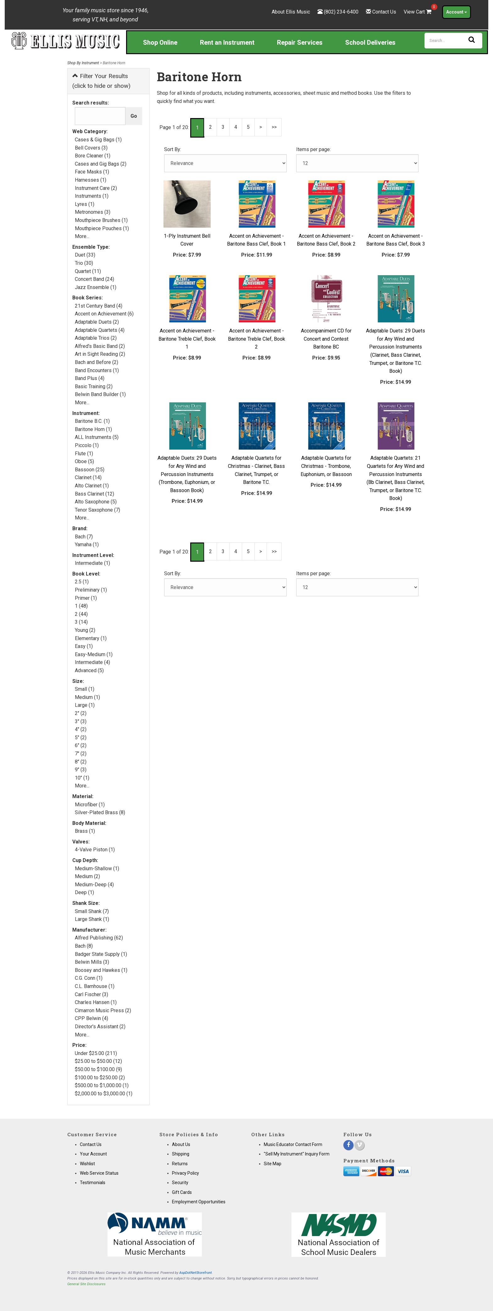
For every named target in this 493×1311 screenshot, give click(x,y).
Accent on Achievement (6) (104, 314)
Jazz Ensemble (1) (95, 287)
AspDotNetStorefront (195, 1273)
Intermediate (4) (92, 662)
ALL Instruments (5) (97, 437)
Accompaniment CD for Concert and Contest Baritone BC (326, 339)
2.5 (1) (82, 582)
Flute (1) (84, 454)
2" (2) (80, 713)
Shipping (180, 1153)
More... (82, 236)
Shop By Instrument (83, 63)
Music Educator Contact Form (293, 1144)
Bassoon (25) (89, 470)
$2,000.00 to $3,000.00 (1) (103, 1094)
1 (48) (81, 606)
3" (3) (80, 721)
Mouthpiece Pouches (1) (102, 228)
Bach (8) (84, 946)
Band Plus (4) (89, 378)
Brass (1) (85, 831)
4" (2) (80, 729)
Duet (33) (85, 255)
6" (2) (80, 745)
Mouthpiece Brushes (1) (101, 220)
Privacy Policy (185, 1173)
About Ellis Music (291, 12)
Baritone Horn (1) (93, 429)
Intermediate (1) (92, 563)
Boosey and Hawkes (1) (101, 970)
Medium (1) (87, 697)
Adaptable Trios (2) (96, 338)
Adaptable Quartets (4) (100, 330)
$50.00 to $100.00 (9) (98, 1069)
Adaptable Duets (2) (97, 322)
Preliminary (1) (91, 590)
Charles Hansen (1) (96, 1002)
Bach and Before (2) (96, 362)
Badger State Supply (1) (101, 954)
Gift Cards (182, 1192)
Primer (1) (86, 598)
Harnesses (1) (90, 180)
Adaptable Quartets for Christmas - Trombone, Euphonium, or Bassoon (326, 466)
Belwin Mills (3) (92, 962)
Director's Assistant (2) (100, 1027)
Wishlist (87, 1163)
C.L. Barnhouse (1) (94, 986)
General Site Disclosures (86, 1284)
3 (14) (81, 622)
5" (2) (80, 738)
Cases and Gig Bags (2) (100, 164)
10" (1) (82, 778)
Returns (180, 1163)
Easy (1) (84, 646)
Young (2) (85, 630)
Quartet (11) (88, 271)
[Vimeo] (359, 1145)
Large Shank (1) (92, 919)
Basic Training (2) (94, 386)
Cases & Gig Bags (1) (98, 140)
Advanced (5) (89, 670)
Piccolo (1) (87, 445)
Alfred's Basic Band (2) (100, 346)
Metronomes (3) (92, 212)
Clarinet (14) (88, 477)
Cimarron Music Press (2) (103, 1010)
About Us (181, 1144)
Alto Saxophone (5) (96, 502)
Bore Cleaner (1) (92, 156)
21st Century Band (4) (98, 306)
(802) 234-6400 (341, 12)
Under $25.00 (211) (96, 1053)
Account (456, 11)
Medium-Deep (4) (94, 885)
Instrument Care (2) (96, 188)
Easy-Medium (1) (94, 654)
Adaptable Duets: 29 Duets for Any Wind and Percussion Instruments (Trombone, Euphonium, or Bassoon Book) (187, 474)
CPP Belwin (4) (91, 1018)
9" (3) (80, 770)
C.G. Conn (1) (88, 978)
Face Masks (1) (92, 172)
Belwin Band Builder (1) (100, 394)
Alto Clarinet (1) (92, 486)
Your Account (93, 1153)
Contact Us (384, 12)
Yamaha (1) (87, 545)
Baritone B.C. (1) (92, 421)
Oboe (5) (84, 461)
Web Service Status (99, 1173)
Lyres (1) (84, 204)
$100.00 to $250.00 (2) (100, 1078)
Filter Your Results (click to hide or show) (101, 80)
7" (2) (80, 754)
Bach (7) (84, 537)
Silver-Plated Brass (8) (100, 812)
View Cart (418, 12)
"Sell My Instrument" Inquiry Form (297, 1153)
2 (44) (81, 614)
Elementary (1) (91, 638)
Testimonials (92, 1182)
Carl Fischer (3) (91, 994)
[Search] (453, 40)
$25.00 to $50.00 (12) (98, 1061)
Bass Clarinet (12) (94, 494)
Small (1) (84, 689)
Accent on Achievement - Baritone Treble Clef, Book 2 (256, 339)
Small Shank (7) (92, 911)
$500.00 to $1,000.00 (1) (102, 1085)
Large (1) (85, 705)
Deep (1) (84, 892)
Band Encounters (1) (97, 370)
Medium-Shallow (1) (97, 868)
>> (274, 127)
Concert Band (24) (94, 279)
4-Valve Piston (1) (95, 850)
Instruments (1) (91, 196)
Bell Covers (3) (91, 148)
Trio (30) (84, 263)
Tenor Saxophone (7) (97, 510)
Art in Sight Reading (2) (100, 354)
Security (180, 1182)
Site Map (272, 1163)
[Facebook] (348, 1145)
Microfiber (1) (90, 805)
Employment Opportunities (198, 1201)
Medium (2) (87, 876)
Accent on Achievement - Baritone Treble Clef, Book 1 (187, 339)
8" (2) (80, 762)
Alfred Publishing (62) (99, 938)
